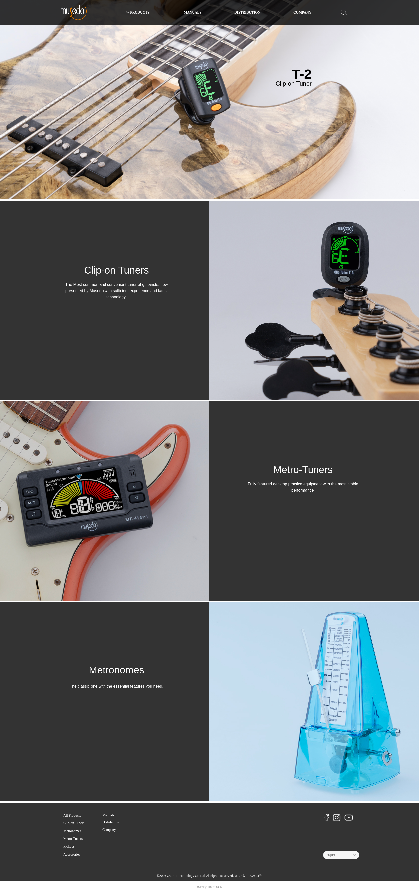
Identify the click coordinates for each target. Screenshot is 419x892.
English (331, 855)
